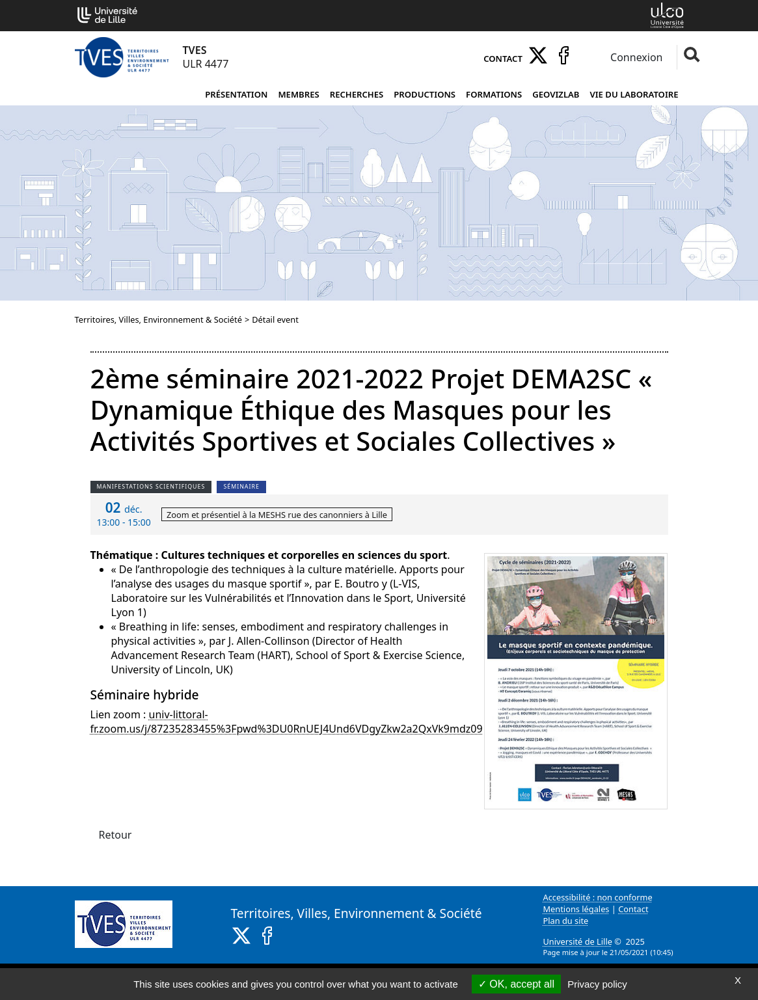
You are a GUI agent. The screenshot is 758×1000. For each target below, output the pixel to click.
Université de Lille (577, 941)
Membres (298, 94)
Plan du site (566, 920)
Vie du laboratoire (634, 94)
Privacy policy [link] (597, 984)
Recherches (357, 94)
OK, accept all (516, 984)
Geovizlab (555, 94)
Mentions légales (576, 909)
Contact (502, 58)
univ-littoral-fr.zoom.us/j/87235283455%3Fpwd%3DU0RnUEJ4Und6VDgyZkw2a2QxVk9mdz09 (286, 721)
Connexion (635, 57)
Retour (115, 835)
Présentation (236, 94)
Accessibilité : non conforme (598, 897)
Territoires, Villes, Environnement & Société (158, 319)
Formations (494, 94)
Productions (424, 94)
